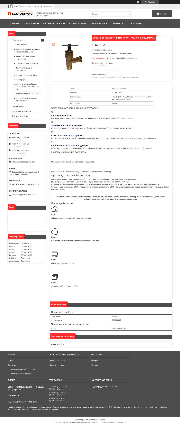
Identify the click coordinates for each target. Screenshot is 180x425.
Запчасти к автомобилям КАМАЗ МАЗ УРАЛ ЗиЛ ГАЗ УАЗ (27, 86)
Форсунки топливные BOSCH (27, 94)
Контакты (118, 23)
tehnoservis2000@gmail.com (23, 162)
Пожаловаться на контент (90, 422)
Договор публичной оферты (19, 373)
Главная (15, 23)
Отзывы (94, 365)
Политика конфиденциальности (21, 369)
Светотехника (21, 45)
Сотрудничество (20, 116)
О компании (135, 23)
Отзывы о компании (22, 111)
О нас (10, 361)
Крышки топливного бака (26, 75)
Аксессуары (20, 80)
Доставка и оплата (53, 23)
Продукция (30, 23)
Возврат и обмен (77, 23)
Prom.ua (102, 420)
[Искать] (129, 14)
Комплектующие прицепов (26, 63)
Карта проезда (99, 23)
